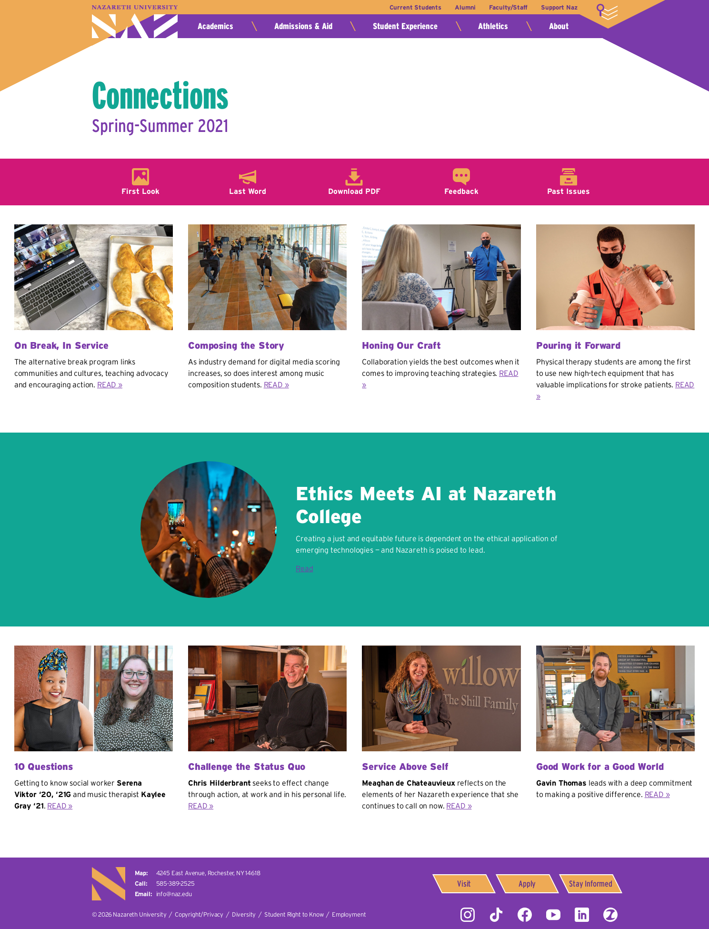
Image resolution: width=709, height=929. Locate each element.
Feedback (461, 191)
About (559, 26)
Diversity (244, 914)
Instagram (467, 915)
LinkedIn (582, 915)
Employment (349, 914)
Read (304, 568)
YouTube (553, 915)
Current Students (414, 7)
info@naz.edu (174, 894)
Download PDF (354, 191)
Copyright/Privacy (199, 914)
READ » (109, 384)
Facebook (525, 915)
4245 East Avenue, (208, 873)
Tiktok (496, 915)
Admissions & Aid (303, 26)
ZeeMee (610, 915)
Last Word (247, 191)
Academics (215, 26)
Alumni (464, 7)
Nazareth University (135, 21)
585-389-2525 (175, 883)
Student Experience (405, 26)
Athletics (493, 26)
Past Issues (568, 191)
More (607, 12)
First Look (140, 191)
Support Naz (559, 7)
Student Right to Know (294, 914)
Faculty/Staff (508, 7)
